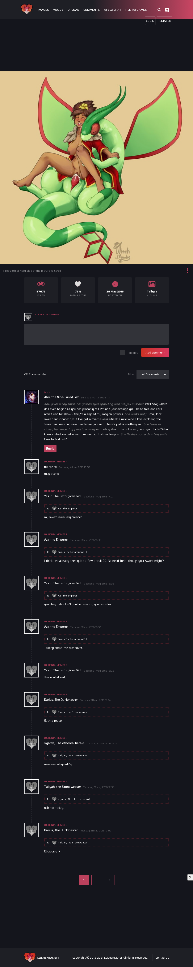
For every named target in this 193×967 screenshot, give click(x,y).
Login (150, 20)
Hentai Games (136, 10)
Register (164, 20)
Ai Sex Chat (112, 10)
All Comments (150, 374)
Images (43, 10)
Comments (91, 10)
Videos (58, 10)
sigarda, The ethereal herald (74, 799)
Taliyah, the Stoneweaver (72, 712)
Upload (73, 10)
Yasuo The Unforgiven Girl (72, 552)
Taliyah (152, 291)
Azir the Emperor (67, 508)
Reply (50, 448)
